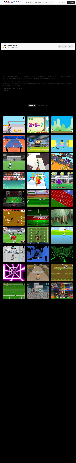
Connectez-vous (42, 105)
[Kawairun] (62, 217)
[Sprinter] (62, 198)
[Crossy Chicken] (62, 161)
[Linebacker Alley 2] (14, 291)
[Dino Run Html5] (62, 124)
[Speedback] (38, 217)
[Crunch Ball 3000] (14, 254)
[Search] (26, 2)
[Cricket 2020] (38, 143)
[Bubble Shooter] (14, 180)
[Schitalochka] (38, 124)
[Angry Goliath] (38, 272)
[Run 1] (38, 254)
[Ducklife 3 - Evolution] (62, 235)
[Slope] (62, 254)
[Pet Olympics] (62, 272)
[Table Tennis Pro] (14, 143)
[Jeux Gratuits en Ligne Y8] (7, 2)
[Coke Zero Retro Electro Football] (14, 198)
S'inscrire (71, 2)
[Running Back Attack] (14, 235)
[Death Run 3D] (14, 272)
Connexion (62, 2)
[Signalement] (70, 46)
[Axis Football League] (38, 235)
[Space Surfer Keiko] (38, 161)
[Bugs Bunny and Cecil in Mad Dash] (38, 198)
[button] (5, 90)
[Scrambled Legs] (14, 217)
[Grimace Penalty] (62, 180)
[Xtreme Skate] (14, 124)
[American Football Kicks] (62, 291)
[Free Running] (38, 291)
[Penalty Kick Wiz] (14, 161)
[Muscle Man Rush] (38, 180)
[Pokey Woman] (62, 143)
